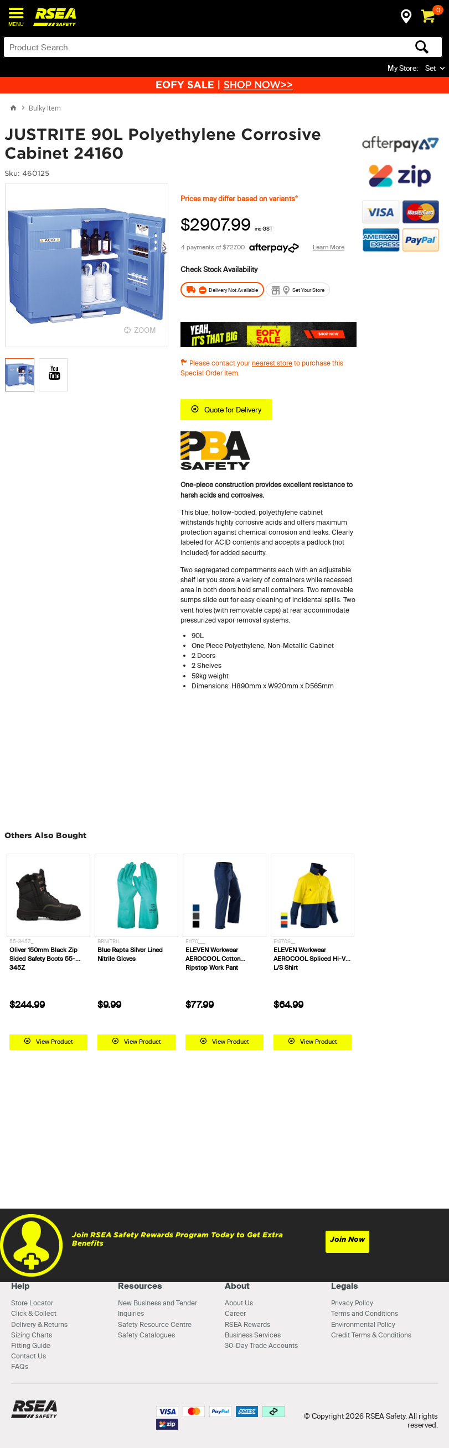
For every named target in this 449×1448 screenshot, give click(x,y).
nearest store (272, 363)
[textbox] (174, 47)
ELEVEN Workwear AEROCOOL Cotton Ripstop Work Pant (212, 958)
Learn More (328, 247)
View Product (54, 1042)
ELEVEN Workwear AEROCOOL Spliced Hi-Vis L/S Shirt (311, 958)
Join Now (347, 1239)
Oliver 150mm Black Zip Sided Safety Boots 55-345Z (43, 958)
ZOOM (145, 330)
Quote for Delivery (232, 409)
